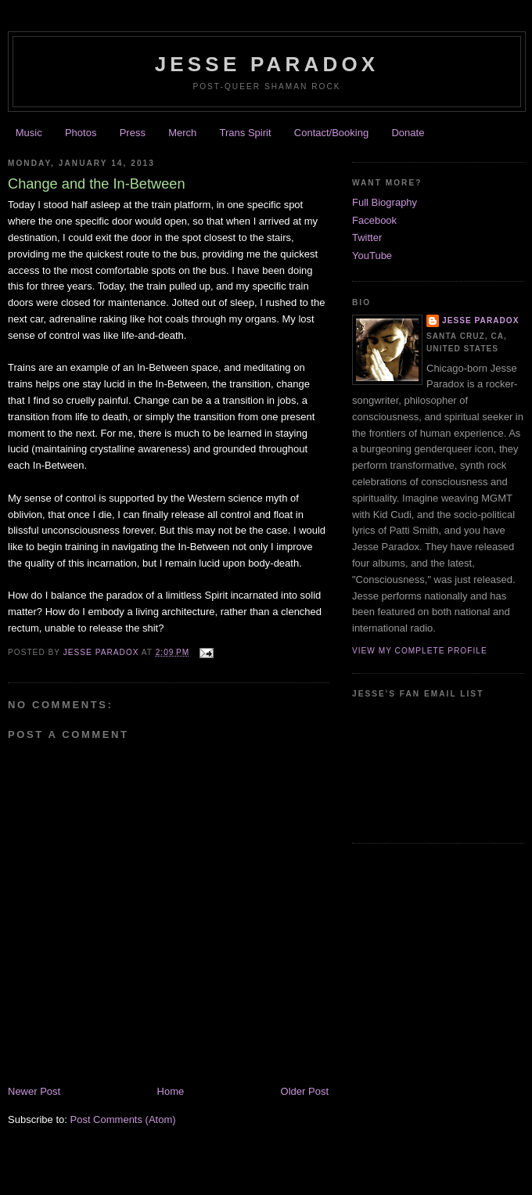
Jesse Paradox (102, 652)
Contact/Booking (331, 133)
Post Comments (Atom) (123, 1119)
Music (29, 133)
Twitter (367, 237)
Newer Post (34, 1091)
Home (171, 1091)
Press (133, 133)
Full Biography (384, 202)
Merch (182, 133)
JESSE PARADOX (267, 64)
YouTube (372, 255)
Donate (407, 133)
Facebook (374, 220)
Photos (80, 133)
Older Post (305, 1091)
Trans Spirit (245, 133)
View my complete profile (419, 650)
